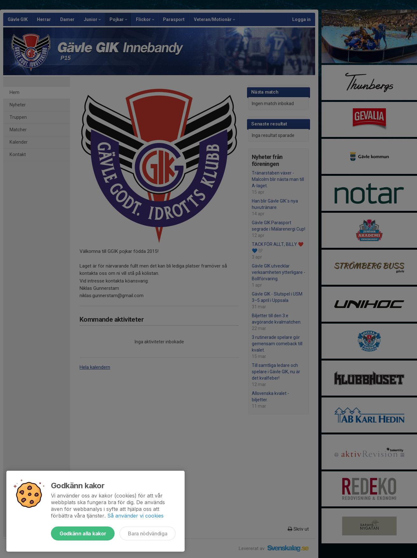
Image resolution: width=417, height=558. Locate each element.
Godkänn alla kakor (83, 533)
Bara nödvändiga (147, 533)
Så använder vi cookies (135, 515)
